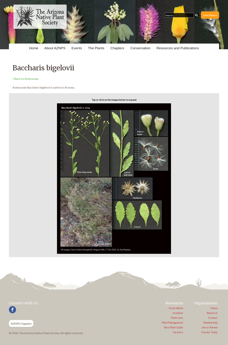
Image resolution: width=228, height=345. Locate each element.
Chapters (117, 48)
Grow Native (176, 308)
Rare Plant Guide (173, 327)
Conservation (140, 48)
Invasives (178, 312)
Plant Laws (177, 317)
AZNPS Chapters (21, 323)
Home (33, 48)
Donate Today (209, 332)
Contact (212, 317)
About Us (212, 312)
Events (76, 48)
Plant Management (172, 322)
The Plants (96, 48)
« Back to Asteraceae (25, 78)
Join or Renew (209, 327)
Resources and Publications (178, 48)
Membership (210, 322)
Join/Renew (210, 15)
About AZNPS (54, 48)
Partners (178, 332)
